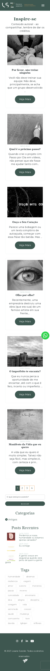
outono (22, 586)
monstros (37, 586)
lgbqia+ (24, 623)
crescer (27, 609)
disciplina (34, 600)
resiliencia (12, 581)
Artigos (11, 519)
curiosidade (13, 595)
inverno (23, 590)
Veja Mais (25, 99)
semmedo (13, 609)
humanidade (14, 576)
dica (10, 600)
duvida (11, 623)
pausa (11, 590)
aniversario (30, 595)
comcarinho (14, 618)
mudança (24, 614)
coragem (12, 604)
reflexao (37, 623)
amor (10, 586)
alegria (21, 600)
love (28, 618)
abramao (30, 576)
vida (25, 604)
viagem (27, 581)
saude (11, 614)
